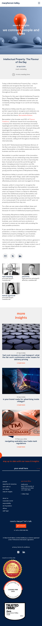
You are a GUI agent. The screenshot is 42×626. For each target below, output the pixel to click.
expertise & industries (10, 484)
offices (5, 508)
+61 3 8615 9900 (26, 490)
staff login (6, 511)
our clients (6, 489)
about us (5, 498)
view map (25, 494)
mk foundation (7, 506)
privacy (14, 547)
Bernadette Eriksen (25, 115)
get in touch (21, 526)
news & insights (7, 491)
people (5, 481)
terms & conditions (24, 547)
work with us (6, 486)
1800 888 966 (24, 530)
